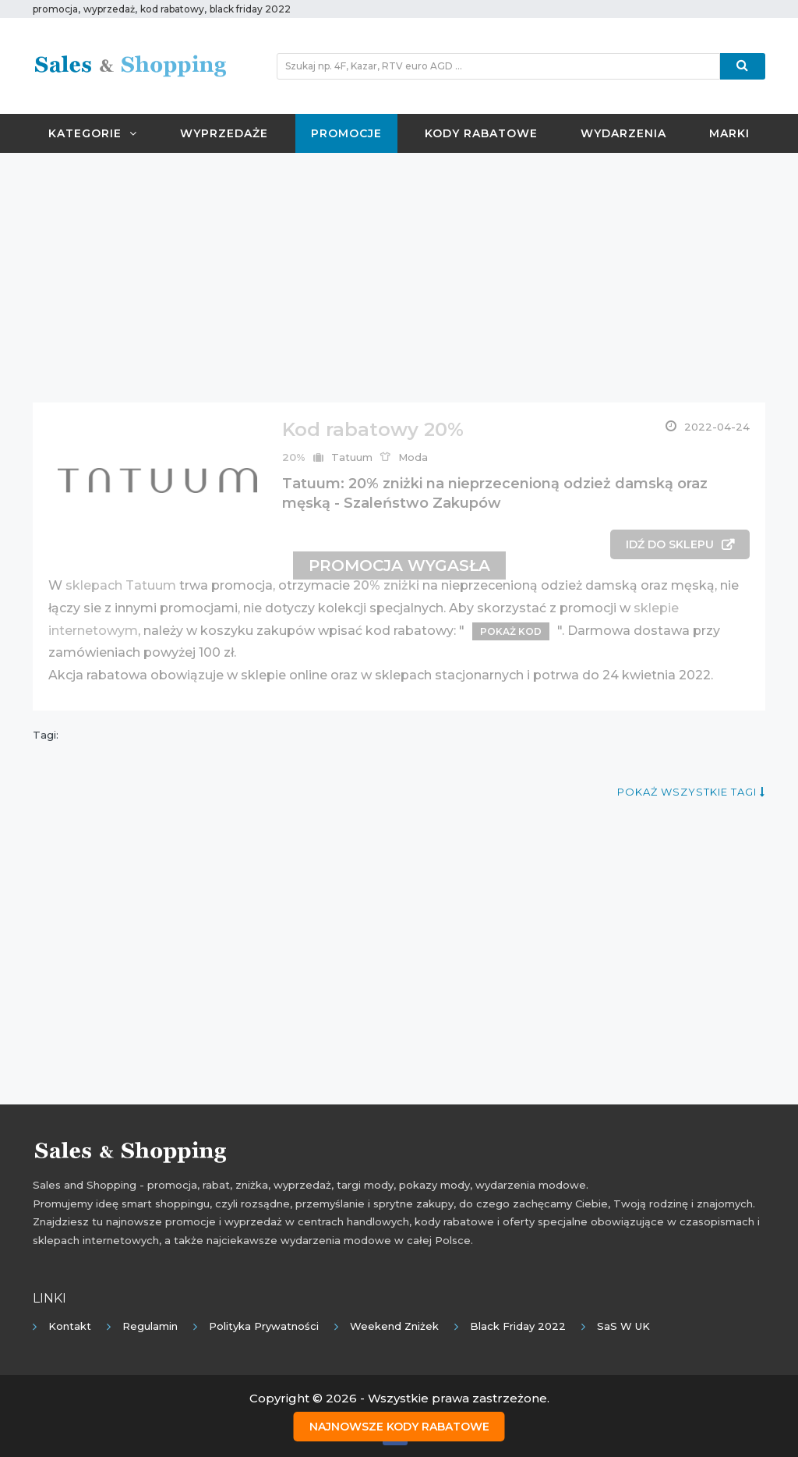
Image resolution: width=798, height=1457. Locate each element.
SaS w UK (623, 1326)
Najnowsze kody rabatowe (399, 1427)
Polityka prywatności (264, 1326)
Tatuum (352, 457)
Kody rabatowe (481, 133)
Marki (729, 133)
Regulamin (150, 1326)
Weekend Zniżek (394, 1326)
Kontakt (69, 1326)
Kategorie (92, 133)
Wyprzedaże (224, 133)
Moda (413, 457)
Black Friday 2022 (518, 1326)
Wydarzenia (623, 133)
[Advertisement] (399, 277)
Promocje (346, 133)
